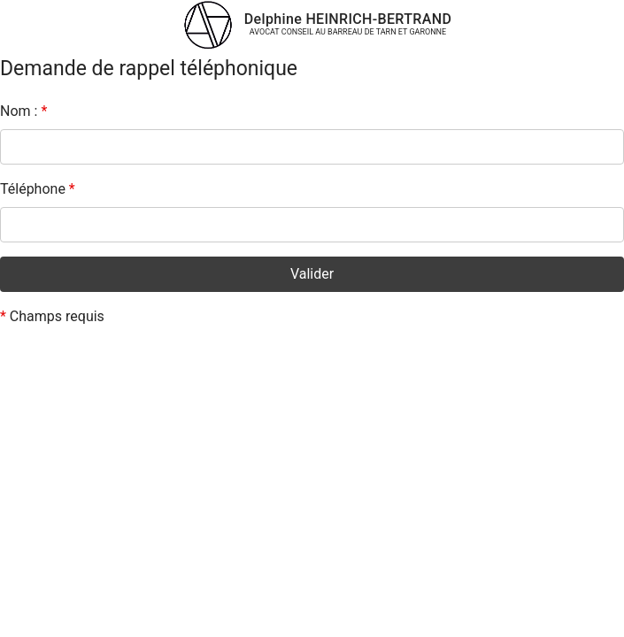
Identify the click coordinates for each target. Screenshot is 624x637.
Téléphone (37, 188)
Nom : (23, 111)
